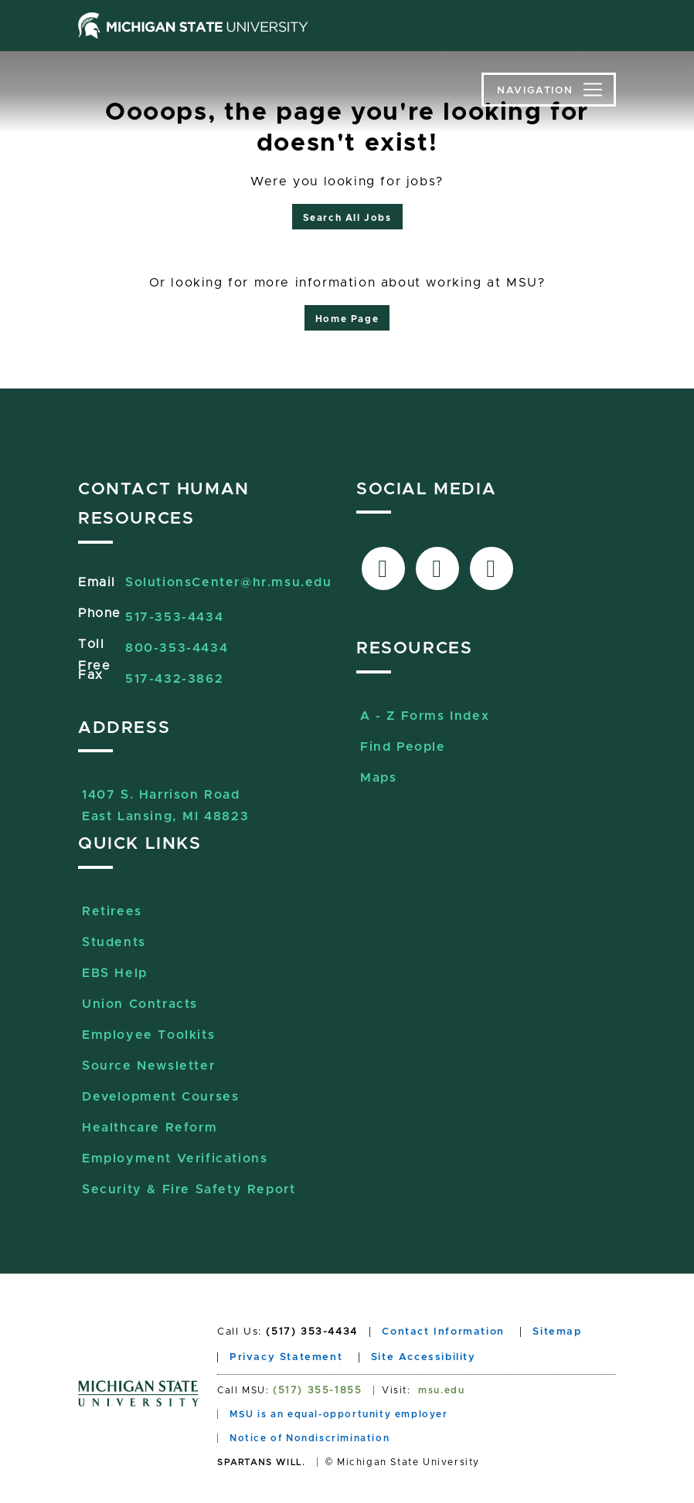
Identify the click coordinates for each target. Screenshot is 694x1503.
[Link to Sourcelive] (491, 568)
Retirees (112, 911)
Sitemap (556, 1332)
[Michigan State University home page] (193, 25)
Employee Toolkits (148, 1035)
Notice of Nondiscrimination (310, 1438)
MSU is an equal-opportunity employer (339, 1414)
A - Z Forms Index (424, 716)
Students (114, 942)
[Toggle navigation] (548, 90)
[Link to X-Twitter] (437, 568)
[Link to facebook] (383, 568)
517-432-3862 (174, 679)
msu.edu (441, 1390)
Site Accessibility (423, 1357)
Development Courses (160, 1097)
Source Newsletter (148, 1066)
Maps (378, 778)
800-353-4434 (176, 648)
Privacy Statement (286, 1357)
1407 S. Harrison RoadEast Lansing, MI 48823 (165, 797)
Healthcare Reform (149, 1127)
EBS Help (115, 973)
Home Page (347, 319)
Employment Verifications (174, 1158)
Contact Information (443, 1332)
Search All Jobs (347, 217)
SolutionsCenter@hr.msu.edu (228, 582)
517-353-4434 (174, 617)
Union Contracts (140, 1004)
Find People (403, 747)
